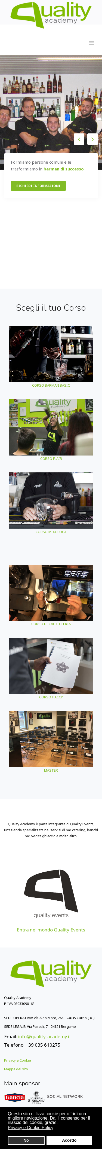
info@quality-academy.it (44, 1036)
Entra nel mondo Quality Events (51, 930)
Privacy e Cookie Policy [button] (30, 1127)
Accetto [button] (69, 1140)
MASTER (51, 770)
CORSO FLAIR (51, 458)
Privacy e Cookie (17, 1060)
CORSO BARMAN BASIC (51, 385)
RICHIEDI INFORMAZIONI (38, 186)
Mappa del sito (16, 1069)
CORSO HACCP (51, 697)
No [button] (26, 1140)
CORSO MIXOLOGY (51, 531)
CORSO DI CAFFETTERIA (51, 623)
